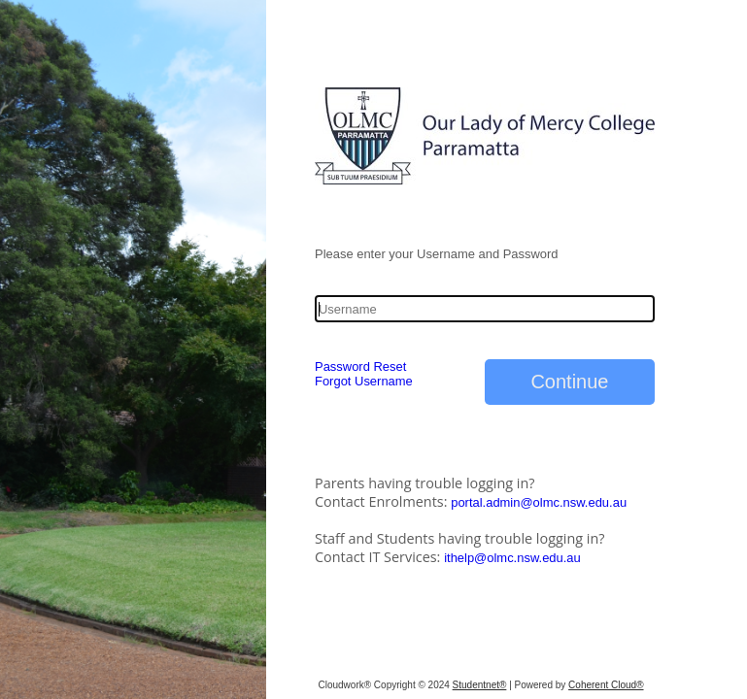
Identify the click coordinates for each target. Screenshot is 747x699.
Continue (569, 381)
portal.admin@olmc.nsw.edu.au (539, 502)
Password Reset (360, 366)
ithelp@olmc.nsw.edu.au (512, 557)
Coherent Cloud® (605, 685)
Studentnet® (480, 685)
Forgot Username (364, 381)
